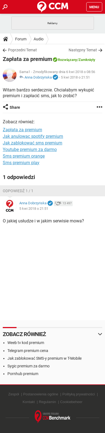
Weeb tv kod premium (25, 342)
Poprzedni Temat (22, 50)
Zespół (13, 394)
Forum (20, 39)
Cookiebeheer (71, 402)
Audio (39, 39)
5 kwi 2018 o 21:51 (75, 77)
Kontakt (29, 402)
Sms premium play (21, 162)
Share (15, 107)
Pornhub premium (22, 373)
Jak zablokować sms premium (32, 143)
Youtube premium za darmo (30, 149)
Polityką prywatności (78, 394)
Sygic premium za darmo (28, 366)
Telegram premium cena (27, 350)
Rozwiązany (67, 60)
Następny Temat (83, 50)
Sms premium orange (24, 156)
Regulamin (47, 402)
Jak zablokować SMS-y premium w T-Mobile (44, 358)
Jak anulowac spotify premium (33, 136)
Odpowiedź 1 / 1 (18, 191)
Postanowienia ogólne (40, 394)
